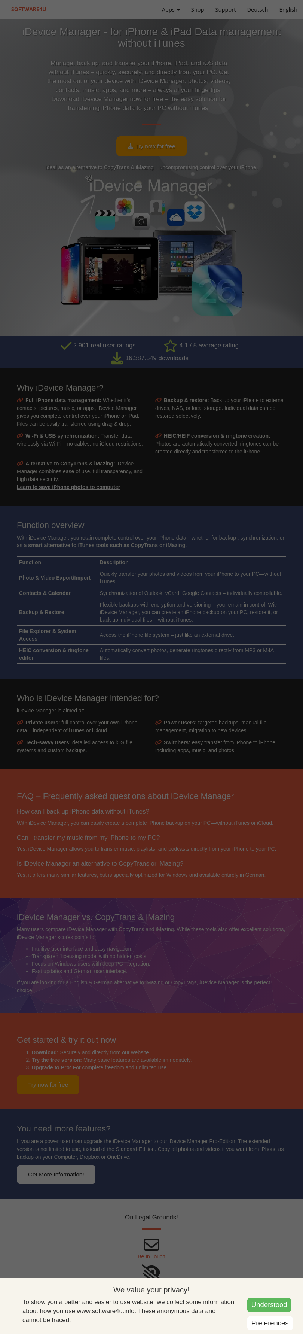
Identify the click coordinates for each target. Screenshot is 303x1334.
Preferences (270, 1323)
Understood (269, 1305)
